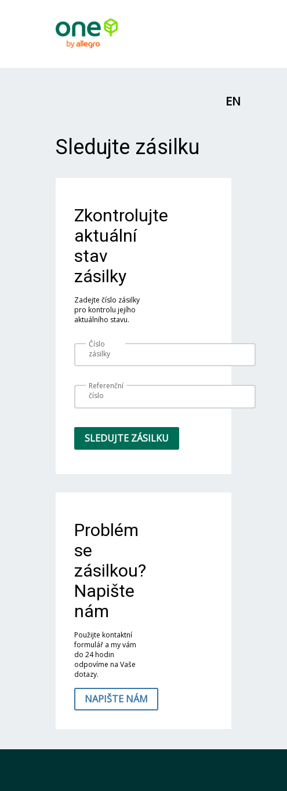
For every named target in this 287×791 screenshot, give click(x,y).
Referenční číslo (106, 390)
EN (233, 101)
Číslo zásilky (99, 349)
